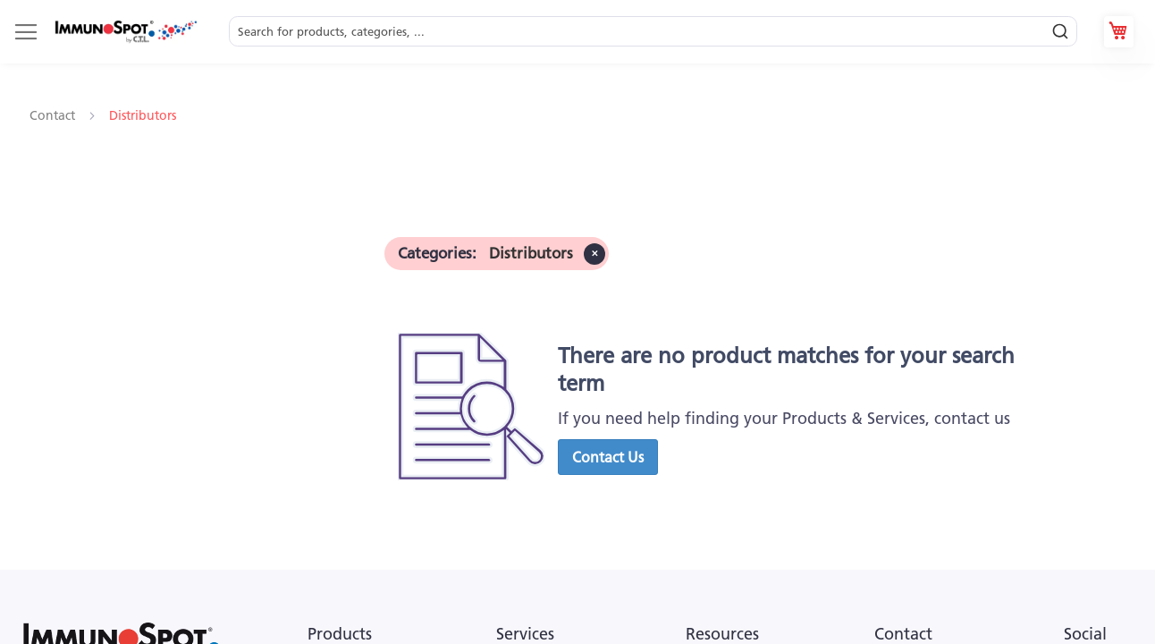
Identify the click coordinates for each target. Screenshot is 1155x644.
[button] (608, 457)
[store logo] (125, 32)
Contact (54, 115)
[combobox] (653, 32)
